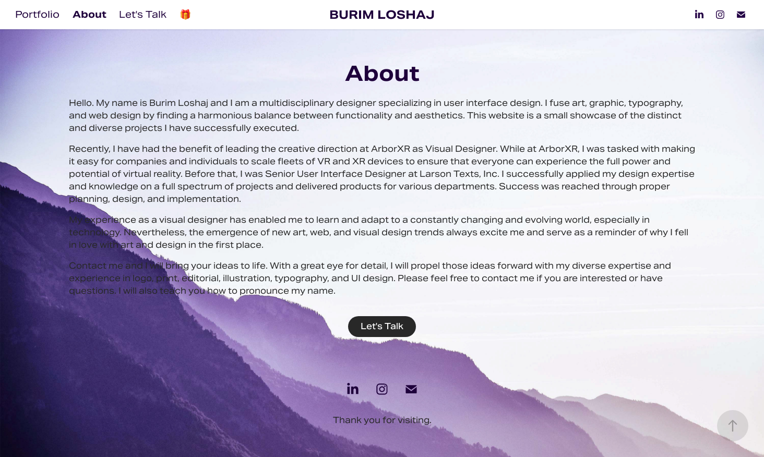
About (89, 14)
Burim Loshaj (382, 14)
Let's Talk (142, 14)
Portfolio (37, 14)
